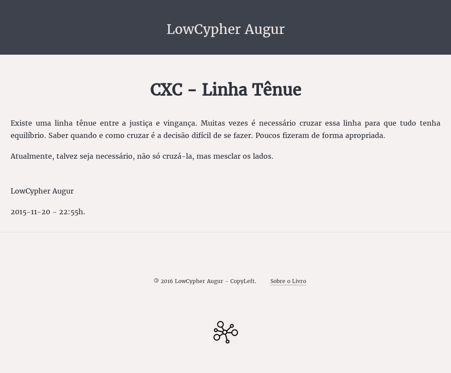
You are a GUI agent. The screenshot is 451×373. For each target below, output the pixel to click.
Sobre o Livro (288, 281)
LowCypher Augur (225, 29)
